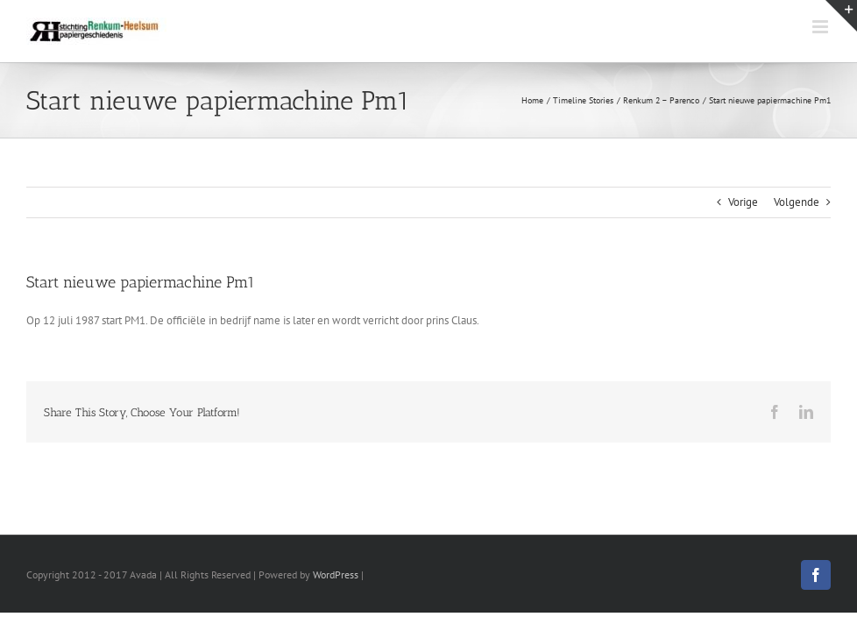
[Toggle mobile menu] (821, 27)
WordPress (335, 574)
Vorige (743, 202)
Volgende (796, 202)
